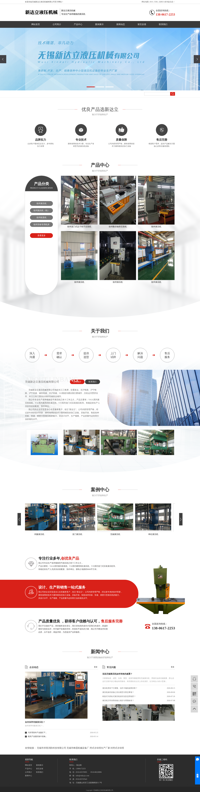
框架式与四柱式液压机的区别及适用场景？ (119, 696)
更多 (96, 667)
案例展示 (99, 24)
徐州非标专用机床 (42, 224)
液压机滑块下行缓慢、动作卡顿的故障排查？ (119, 688)
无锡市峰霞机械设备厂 (78, 748)
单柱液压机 (154, 534)
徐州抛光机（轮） (42, 210)
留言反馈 (142, 24)
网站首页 (35, 24)
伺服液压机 (40, 534)
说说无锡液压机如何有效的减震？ (117, 674)
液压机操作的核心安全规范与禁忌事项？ (118, 692)
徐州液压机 (41, 203)
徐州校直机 (41, 217)
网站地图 (145, 2)
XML (156, 2)
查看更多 (42, 235)
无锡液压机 (116, 534)
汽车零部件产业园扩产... (37, 733)
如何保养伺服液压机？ (35, 722)
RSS (151, 2)
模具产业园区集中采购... (37, 736)
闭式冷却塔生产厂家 (100, 748)
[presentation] (3, 59)
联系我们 (163, 24)
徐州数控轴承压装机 (118, 227)
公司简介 (57, 24)
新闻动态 (120, 24)
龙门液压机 (78, 534)
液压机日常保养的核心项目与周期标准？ (118, 700)
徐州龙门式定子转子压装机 (79, 227)
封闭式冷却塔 (117, 748)
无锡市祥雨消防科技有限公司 (51, 748)
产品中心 (78, 24)
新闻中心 (28, 776)
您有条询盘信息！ (167, 2)
